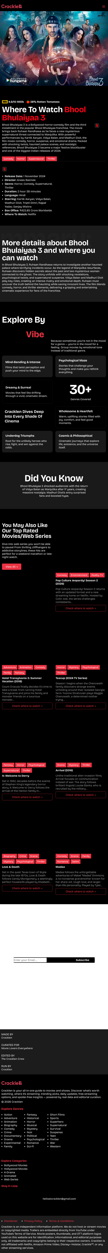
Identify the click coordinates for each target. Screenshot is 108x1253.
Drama (61, 764)
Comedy (8, 158)
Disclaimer (11, 1221)
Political (32, 1135)
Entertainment (79, 575)
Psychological (90, 667)
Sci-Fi (30, 1146)
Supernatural (36, 158)
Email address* (30, 960)
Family (7, 672)
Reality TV (97, 575)
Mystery (73, 667)
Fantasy (19, 672)
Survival (55, 1128)
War (52, 1142)
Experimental (12, 1142)
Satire (75, 861)
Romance (62, 861)
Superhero (56, 1121)
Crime (22, 856)
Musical (32, 1125)
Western (55, 1146)
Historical (33, 1118)
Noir (29, 1132)
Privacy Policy (33, 1221)
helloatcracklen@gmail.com (59, 1198)
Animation (25, 667)
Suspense (56, 1132)
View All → (12, 566)
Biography (9, 856)
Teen (53, 1135)
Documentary (12, 1135)
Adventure (10, 667)
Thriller (51, 158)
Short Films (57, 1114)
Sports (54, 1118)
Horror (21, 158)
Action (8, 1114)
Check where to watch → (81, 608)
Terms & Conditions (61, 1221)
